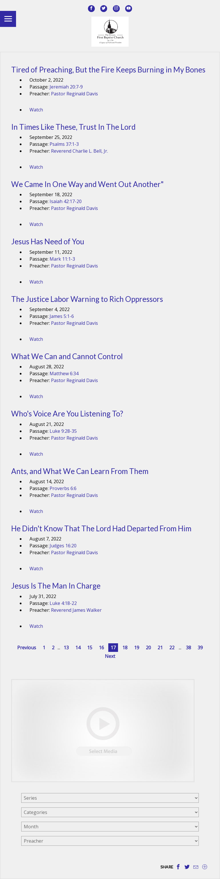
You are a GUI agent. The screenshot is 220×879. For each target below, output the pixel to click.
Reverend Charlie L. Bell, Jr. (79, 151)
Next (110, 656)
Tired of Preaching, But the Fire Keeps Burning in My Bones (108, 69)
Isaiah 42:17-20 (66, 201)
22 (171, 647)
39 (200, 647)
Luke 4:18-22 (63, 603)
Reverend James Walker (76, 610)
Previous (26, 647)
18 (124, 647)
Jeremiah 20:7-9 (66, 87)
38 (188, 647)
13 (66, 647)
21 (160, 647)
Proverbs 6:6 (63, 488)
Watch (36, 110)
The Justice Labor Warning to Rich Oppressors (87, 299)
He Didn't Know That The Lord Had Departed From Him (101, 528)
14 (77, 647)
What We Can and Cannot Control (67, 356)
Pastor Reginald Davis (74, 94)
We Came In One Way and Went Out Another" (87, 184)
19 (136, 647)
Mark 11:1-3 (62, 259)
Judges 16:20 (63, 545)
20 (148, 647)
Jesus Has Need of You (47, 241)
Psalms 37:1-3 (64, 144)
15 (89, 647)
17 (113, 647)
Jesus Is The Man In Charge (56, 585)
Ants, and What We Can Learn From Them (79, 471)
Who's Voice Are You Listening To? (67, 413)
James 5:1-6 (62, 316)
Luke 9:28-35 (63, 431)
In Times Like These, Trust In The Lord (73, 126)
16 (101, 647)
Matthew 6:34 (64, 373)
